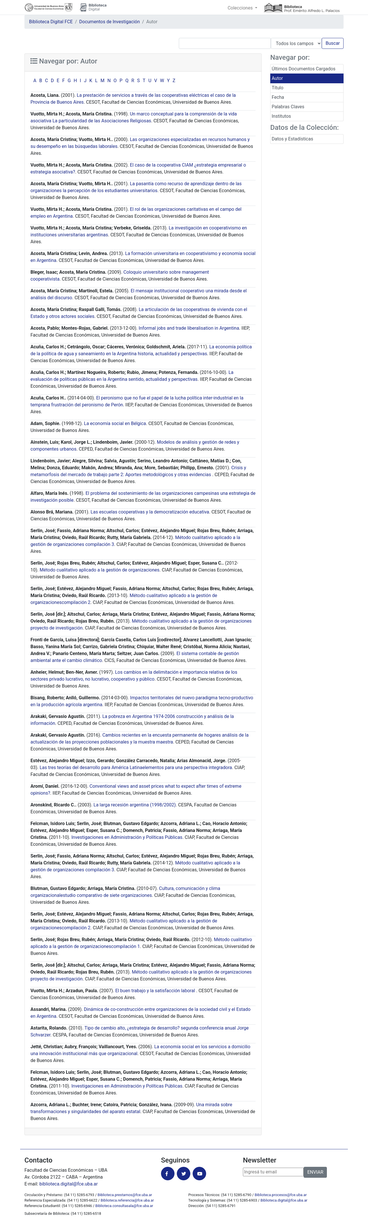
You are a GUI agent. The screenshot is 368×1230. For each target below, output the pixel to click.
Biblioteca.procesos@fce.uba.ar (281, 1195)
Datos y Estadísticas (292, 139)
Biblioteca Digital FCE (51, 21)
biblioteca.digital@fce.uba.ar (68, 1184)
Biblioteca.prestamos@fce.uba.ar (124, 1195)
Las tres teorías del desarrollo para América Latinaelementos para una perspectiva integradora (136, 767)
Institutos (281, 116)
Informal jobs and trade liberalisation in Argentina (189, 328)
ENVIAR (315, 1172)
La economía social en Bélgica (115, 423)
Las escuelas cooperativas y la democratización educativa (150, 512)
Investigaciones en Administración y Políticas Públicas (126, 837)
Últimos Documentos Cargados (304, 69)
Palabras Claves (288, 106)
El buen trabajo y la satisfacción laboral (155, 990)
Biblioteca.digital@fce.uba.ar (283, 1200)
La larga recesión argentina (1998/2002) (134, 805)
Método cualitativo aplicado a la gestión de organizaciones (100, 570)
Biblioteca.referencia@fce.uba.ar (127, 1200)
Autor (277, 78)
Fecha (278, 97)
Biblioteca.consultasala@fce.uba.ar (124, 1206)
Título (277, 87)
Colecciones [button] (241, 8)
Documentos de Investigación (109, 21)
